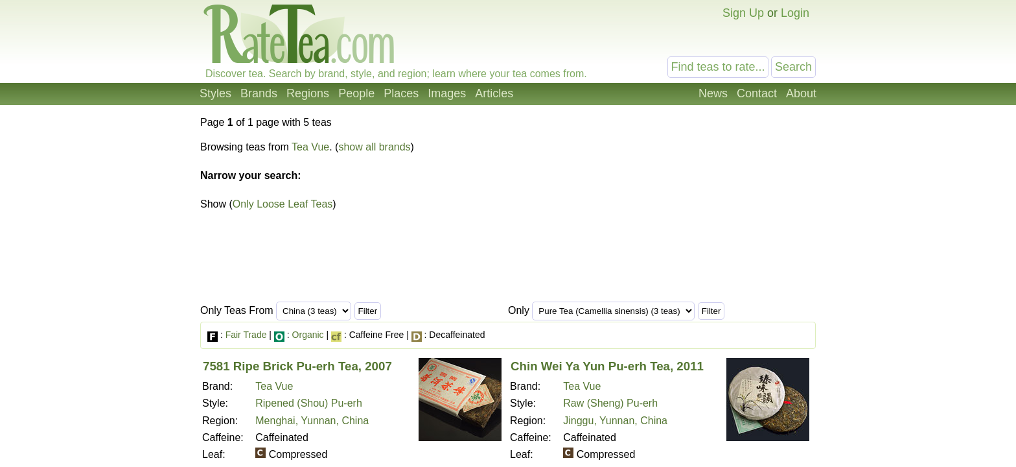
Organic (308, 334)
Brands (258, 93)
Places (401, 93)
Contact (757, 93)
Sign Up (743, 12)
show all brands (374, 146)
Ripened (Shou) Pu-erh (308, 403)
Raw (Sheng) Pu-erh (610, 403)
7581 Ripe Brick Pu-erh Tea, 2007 (297, 366)
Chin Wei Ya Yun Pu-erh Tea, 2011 (607, 366)
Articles (494, 93)
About (801, 93)
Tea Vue (310, 146)
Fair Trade (246, 334)
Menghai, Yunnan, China (312, 420)
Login (795, 12)
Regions (307, 93)
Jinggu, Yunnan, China (615, 420)
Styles (215, 93)
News (713, 93)
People (356, 93)
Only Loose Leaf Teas (282, 204)
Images (447, 93)
